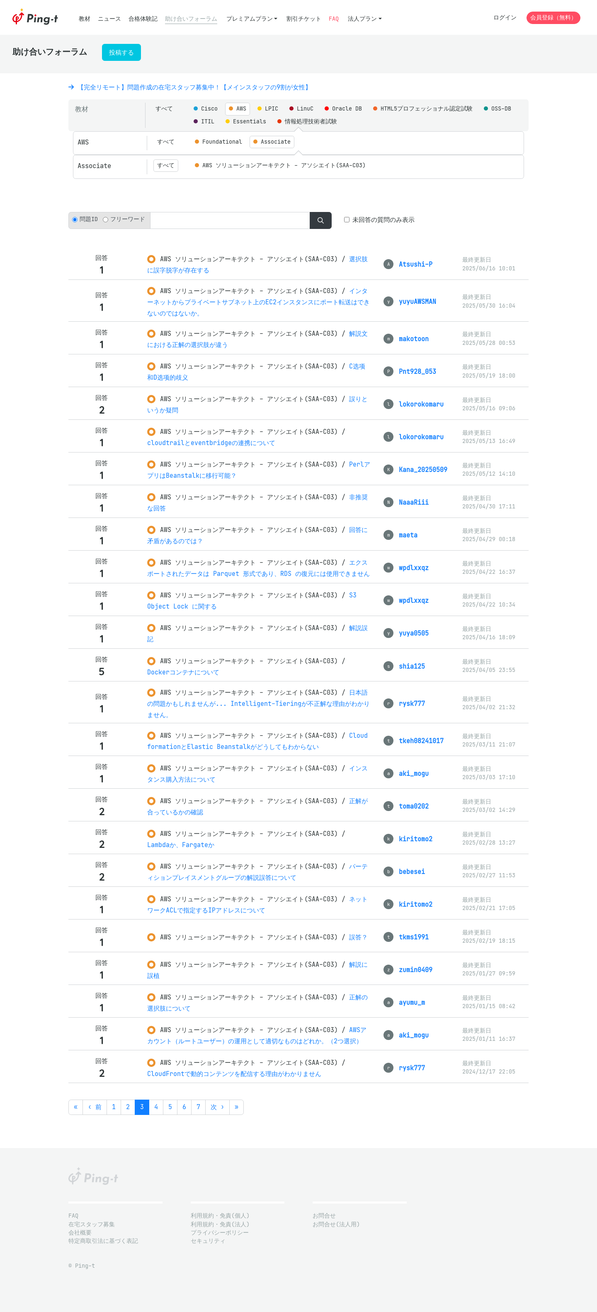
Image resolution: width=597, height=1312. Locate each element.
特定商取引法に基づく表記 (103, 1241)
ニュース (109, 18)
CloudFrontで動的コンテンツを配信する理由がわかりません (234, 1074)
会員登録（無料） (553, 17)
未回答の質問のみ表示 (383, 220)
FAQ (334, 18)
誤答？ (358, 937)
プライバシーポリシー (220, 1232)
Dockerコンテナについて (183, 672)
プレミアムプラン (249, 18)
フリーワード (127, 219)
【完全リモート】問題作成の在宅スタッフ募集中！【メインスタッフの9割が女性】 (189, 87)
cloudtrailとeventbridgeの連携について (211, 443)
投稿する (121, 52)
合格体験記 (143, 18)
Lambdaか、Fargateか (180, 845)
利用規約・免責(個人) (220, 1215)
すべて (164, 108)
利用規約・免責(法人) (220, 1224)
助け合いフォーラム (191, 18)
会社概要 (80, 1232)
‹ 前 (95, 1107)
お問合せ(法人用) (336, 1224)
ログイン (505, 17)
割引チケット (303, 18)
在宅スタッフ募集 (91, 1224)
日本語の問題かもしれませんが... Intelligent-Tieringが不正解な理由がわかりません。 (258, 703)
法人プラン (362, 18)
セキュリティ (208, 1241)
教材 (84, 18)
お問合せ (324, 1215)
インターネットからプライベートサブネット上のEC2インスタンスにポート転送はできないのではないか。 (258, 302)
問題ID (89, 219)
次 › (217, 1107)
